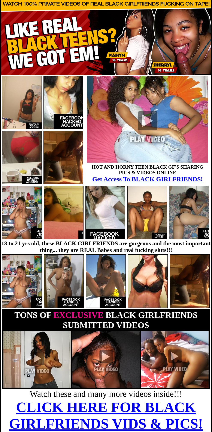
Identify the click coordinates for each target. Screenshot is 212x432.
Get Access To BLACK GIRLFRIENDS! (147, 179)
